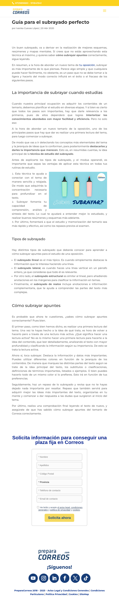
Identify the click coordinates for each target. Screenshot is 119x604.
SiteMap (84, 594)
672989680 (21, 3)
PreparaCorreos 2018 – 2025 (29, 590)
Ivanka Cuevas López (27, 28)
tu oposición (87, 65)
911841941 (36, 3)
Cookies (73, 594)
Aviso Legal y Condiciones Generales (68, 590)
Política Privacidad (56, 594)
